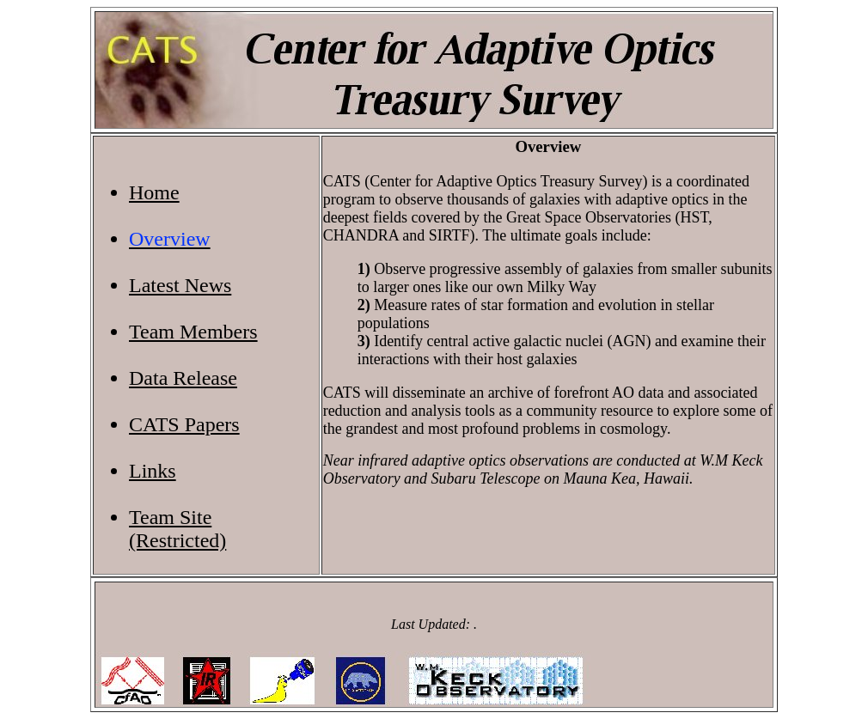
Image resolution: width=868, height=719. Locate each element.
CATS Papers (184, 424)
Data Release (183, 378)
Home (154, 192)
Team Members (193, 331)
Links (152, 471)
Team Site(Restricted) (177, 528)
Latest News (180, 285)
